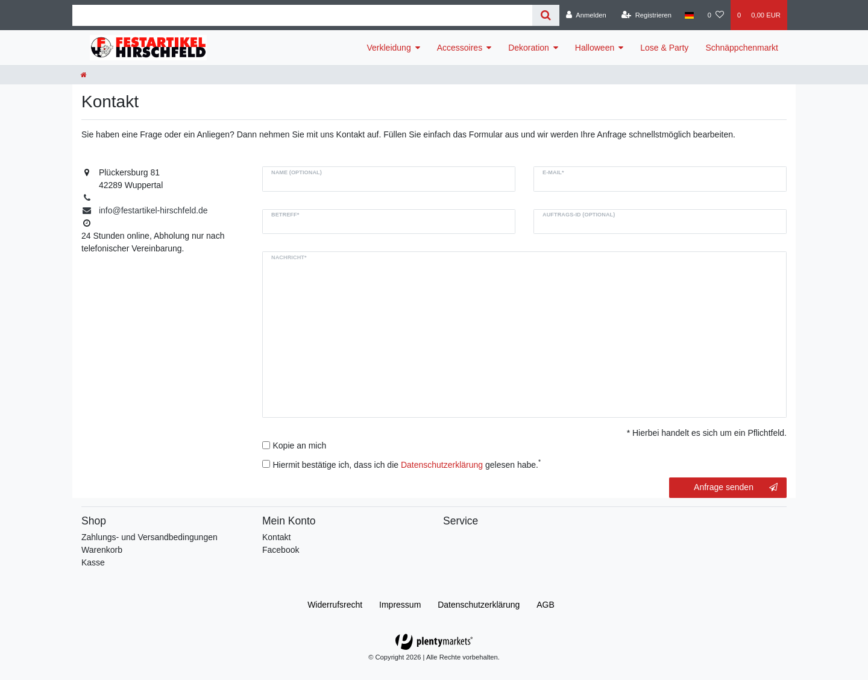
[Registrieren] (646, 15)
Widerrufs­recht (334, 604)
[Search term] (302, 15)
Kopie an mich (300, 445)
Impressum (400, 604)
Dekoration (528, 47)
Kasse (93, 562)
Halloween (594, 47)
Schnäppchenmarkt (741, 47)
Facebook (280, 550)
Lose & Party (664, 47)
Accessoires (459, 47)
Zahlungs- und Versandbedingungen (149, 537)
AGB (545, 604)
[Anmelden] (586, 15)
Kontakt (276, 537)
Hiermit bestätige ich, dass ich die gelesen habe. (407, 464)
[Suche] (545, 15)
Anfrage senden (736, 487)
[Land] (689, 15)
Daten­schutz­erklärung (479, 604)
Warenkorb (101, 550)
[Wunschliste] (716, 15)
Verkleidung (389, 47)
